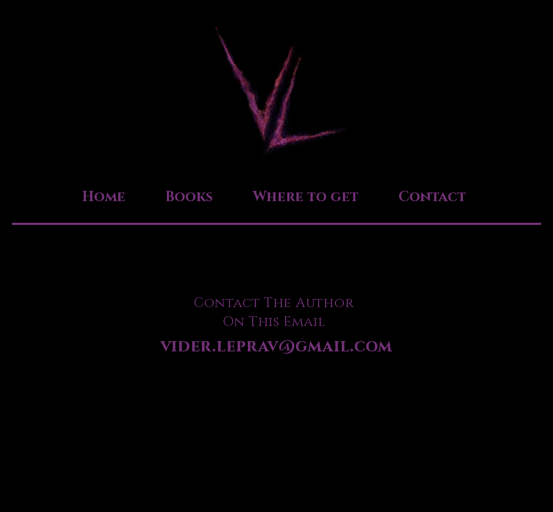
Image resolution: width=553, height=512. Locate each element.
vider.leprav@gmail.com (276, 346)
